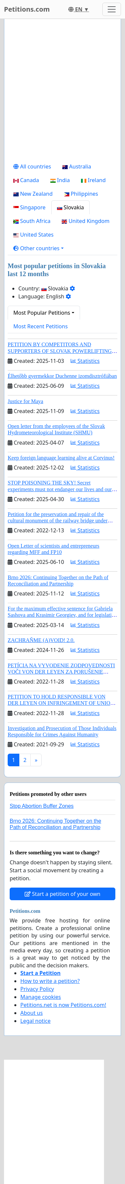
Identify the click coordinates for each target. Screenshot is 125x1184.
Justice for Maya (25, 401)
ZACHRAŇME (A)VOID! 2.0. (41, 640)
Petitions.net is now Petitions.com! (63, 1005)
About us (31, 1013)
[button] (38, 248)
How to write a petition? (50, 981)
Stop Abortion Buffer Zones (42, 806)
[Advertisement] (62, 92)
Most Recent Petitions (40, 326)
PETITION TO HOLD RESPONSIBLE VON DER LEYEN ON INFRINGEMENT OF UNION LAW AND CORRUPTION (61, 703)
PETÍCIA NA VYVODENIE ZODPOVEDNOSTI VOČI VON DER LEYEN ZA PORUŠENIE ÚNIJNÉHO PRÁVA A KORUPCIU (61, 672)
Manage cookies (40, 997)
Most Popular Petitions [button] (41, 312)
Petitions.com (27, 9)
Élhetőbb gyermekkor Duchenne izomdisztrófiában (62, 376)
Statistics (85, 361)
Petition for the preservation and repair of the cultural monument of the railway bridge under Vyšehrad (57, 520)
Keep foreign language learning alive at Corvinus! (61, 458)
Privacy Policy (37, 989)
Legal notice (35, 1020)
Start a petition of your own (62, 894)
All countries (32, 166)
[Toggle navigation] (111, 9)
